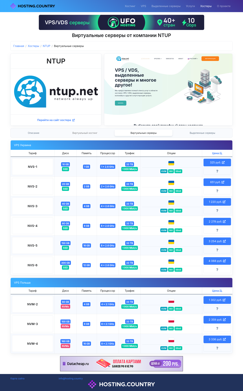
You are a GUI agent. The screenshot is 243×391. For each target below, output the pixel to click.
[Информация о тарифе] (217, 171)
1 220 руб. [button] (217, 201)
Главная (18, 46)
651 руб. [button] (217, 182)
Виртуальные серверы (143, 132)
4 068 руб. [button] (217, 261)
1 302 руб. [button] (217, 300)
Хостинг (130, 6)
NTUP (46, 46)
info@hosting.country (71, 378)
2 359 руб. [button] (217, 319)
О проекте (224, 6)
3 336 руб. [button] (217, 339)
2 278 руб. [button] (217, 221)
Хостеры (206, 6)
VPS (143, 6)
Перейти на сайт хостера (56, 120)
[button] (32, 166)
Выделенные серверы (166, 6)
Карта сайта (17, 378)
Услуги (190, 6)
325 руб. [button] (217, 162)
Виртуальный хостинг (84, 132)
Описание (33, 132)
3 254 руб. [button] (217, 241)
